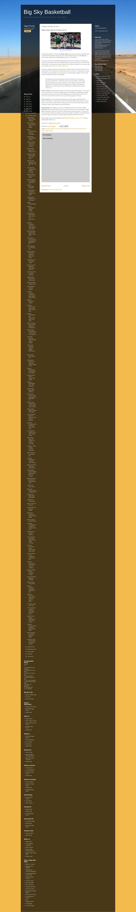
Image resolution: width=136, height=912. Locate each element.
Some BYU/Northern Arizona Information (31, 132)
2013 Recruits (98, 67)
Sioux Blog (28, 801)
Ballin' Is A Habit (30, 864)
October (29, 646)
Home (66, 186)
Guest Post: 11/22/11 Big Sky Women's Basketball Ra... (31, 240)
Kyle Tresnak (72, 128)
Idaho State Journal (31, 720)
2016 (27, 99)
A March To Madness (28, 685)
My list (26, 664)
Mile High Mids (30, 882)
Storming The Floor (31, 894)
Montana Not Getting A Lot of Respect (31, 198)
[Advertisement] (31, 63)
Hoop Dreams (29, 676)
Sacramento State (101, 97)
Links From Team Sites (31, 486)
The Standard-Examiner (29, 844)
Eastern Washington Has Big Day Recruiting (31, 371)
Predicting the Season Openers (31, 533)
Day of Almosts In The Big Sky (31, 454)
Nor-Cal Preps (29, 884)
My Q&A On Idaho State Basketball (31, 496)
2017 (27, 97)
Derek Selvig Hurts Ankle (31, 582)
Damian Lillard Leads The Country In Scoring (31, 144)
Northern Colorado (101, 93)
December (30, 113)
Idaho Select (29, 718)
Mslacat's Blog (29, 699)
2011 (27, 111)
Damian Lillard (50, 128)
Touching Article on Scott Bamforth (31, 273)
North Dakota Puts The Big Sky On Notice (31, 125)
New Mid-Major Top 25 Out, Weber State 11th (31, 233)
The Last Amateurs (30, 680)
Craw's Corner (29, 880)
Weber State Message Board (30, 850)
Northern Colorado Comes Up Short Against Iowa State (31, 225)
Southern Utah (100, 99)
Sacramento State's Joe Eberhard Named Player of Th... (31, 363)
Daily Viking (29, 809)
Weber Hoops (29, 847)
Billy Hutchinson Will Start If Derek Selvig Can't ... (31, 481)
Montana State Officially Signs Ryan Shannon (31, 267)
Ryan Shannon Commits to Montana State (31, 635)
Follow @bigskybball (100, 28)
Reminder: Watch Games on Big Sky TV (31, 490)
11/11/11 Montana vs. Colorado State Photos (31, 460)
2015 (27, 101)
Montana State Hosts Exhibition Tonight (31, 572)
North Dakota (100, 89)
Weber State (49, 130)
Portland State (100, 95)
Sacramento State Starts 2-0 (31, 356)
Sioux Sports (29, 803)
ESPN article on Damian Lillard (31, 509)
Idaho (98, 80)
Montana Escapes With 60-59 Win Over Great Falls (31, 425)
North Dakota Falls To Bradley (30, 288)
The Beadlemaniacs (30, 900)
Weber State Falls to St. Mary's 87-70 (31, 150)
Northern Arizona (101, 91)
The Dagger (29, 903)
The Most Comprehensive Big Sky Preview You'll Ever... (31, 526)
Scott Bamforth (81, 128)
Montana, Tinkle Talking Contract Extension (31, 448)
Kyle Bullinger (64, 128)
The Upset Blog (30, 905)
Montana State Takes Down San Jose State (31, 156)
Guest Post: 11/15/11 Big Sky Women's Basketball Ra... (31, 397)
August (29, 651)
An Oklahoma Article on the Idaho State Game (31, 433)
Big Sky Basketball (47, 12)
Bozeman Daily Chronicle (30, 758)
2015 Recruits (98, 70)
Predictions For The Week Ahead (31, 261)
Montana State (100, 86)
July (28, 654)
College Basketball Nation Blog (31, 874)
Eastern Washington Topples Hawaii (31, 208)
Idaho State (99, 82)
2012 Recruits (98, 66)
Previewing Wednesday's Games (31, 138)
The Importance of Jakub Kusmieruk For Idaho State (31, 610)
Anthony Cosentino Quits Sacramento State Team (31, 548)
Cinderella (29, 688)
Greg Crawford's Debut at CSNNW (31, 578)
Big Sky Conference (101, 76)
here (29, 28)
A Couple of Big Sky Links (31, 604)
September (30, 649)
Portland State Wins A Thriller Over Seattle (31, 377)
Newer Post (46, 186)
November (30, 115)
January (29, 656)
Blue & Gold (29, 752)
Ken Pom (28, 697)
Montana (98, 84)
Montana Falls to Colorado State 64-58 (31, 466)
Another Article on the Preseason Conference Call (31, 556)
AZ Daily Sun (29, 768)
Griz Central (29, 742)
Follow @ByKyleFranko (101, 31)
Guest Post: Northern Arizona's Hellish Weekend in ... (31, 348)
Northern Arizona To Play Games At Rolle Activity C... (31, 564)
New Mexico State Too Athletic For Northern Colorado (31, 440)
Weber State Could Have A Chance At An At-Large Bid (31, 332)
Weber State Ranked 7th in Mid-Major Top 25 (31, 163)
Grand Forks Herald (29, 798)
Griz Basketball (30, 739)
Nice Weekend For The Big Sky (31, 247)
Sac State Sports (30, 821)
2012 (27, 108)
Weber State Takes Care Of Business (31, 278)
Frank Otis (57, 128)
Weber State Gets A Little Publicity (31, 119)
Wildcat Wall (29, 856)
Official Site (29, 712)
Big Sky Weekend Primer (30, 301)
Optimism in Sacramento (31, 500)
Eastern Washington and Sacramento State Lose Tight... (31, 317)
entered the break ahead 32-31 (59, 66)
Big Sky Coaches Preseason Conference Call (31, 588)
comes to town (74, 118)
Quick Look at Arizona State (31, 520)
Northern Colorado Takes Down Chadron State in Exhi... (31, 598)
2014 (27, 104)
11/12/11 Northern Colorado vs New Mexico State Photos (31, 294)
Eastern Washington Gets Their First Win (31, 384)
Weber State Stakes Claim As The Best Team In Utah (31, 404)
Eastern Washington (101, 78)
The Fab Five (29, 687)
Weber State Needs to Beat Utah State (31, 410)
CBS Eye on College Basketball (31, 870)
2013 (27, 106)
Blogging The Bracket (29, 867)
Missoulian (28, 744)
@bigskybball (57, 123)
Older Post (86, 186)
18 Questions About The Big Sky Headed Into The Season (31, 473)
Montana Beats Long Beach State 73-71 (31, 181)
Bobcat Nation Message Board (30, 755)
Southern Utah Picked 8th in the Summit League (31, 642)
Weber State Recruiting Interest (30, 390)
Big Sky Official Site (31, 694)
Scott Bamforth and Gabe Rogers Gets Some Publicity (31, 540)
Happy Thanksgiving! (31, 203)
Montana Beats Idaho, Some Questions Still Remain (31, 325)
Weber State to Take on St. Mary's (31, 176)
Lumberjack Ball (30, 770)
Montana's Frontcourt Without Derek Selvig (31, 515)
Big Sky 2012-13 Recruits (31, 504)
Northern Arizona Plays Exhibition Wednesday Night (31, 627)
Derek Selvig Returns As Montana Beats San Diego (31, 254)
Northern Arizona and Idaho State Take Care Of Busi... (31, 308)
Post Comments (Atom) (55, 189)
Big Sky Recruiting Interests (30, 186)
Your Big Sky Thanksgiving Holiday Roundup (31, 170)
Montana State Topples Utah (31, 283)
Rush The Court (30, 889)
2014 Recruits (98, 69)
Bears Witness (30, 782)
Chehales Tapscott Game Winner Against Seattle (31, 339)
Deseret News (29, 833)
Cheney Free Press (31, 706)
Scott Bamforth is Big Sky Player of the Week (31, 193)
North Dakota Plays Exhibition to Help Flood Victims (31, 619)
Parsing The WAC (30, 886)
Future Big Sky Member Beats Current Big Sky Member (31, 417)
